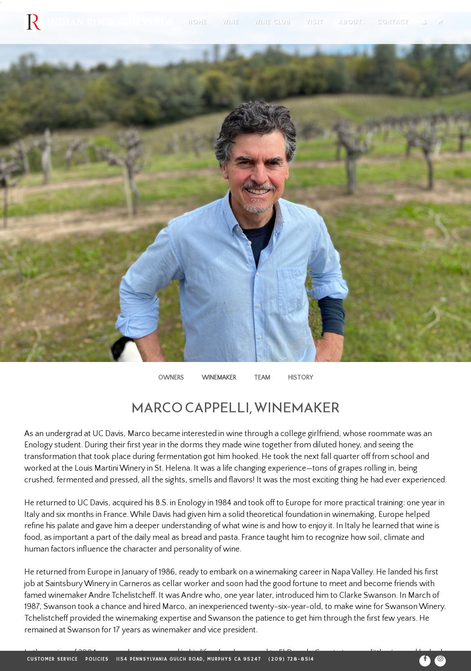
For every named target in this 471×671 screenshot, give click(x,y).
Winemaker (219, 377)
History (300, 377)
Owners (171, 377)
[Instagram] (440, 661)
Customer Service (52, 659)
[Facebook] (425, 661)
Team (262, 377)
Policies (97, 659)
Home (197, 22)
